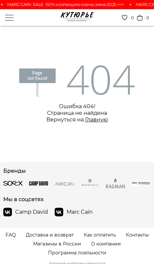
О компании (106, 244)
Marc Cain (74, 212)
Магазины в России (57, 244)
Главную (96, 119)
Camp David (25, 212)
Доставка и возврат (50, 235)
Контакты (137, 235)
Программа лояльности (77, 253)
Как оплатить (100, 235)
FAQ (11, 235)
